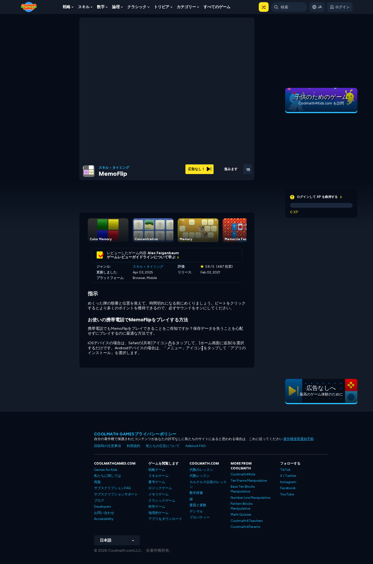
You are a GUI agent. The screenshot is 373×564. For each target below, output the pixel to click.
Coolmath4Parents (245, 527)
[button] (264, 7)
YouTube (287, 494)
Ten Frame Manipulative (249, 481)
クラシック (136, 7)
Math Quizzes (241, 514)
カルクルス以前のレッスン (208, 484)
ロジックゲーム (160, 488)
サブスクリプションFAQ (112, 488)
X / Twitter (288, 476)
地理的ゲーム (158, 513)
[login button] (340, 7)
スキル (83, 7)
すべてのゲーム (216, 7)
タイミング (120, 168)
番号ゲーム (156, 482)
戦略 (66, 7)
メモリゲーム (158, 494)
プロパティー (200, 517)
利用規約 (133, 446)
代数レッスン (200, 476)
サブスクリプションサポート (116, 494)
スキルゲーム (158, 476)
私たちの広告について (163, 446)
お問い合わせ (104, 513)
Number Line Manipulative (250, 498)
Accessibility (103, 519)
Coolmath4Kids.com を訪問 (321, 103)
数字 (101, 7)
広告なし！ (199, 169)
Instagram (288, 482)
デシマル (196, 511)
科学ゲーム (156, 507)
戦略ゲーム (156, 470)
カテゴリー (186, 7)
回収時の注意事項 (107, 446)
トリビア (161, 7)
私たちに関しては (107, 476)
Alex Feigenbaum (163, 253)
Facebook (288, 488)
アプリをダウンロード (165, 519)
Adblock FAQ (195, 446)
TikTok (285, 470)
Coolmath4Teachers (247, 521)
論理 (116, 7)
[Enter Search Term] (289, 7)
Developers (102, 507)
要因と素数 (198, 505)
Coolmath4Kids (243, 474)
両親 (97, 482)
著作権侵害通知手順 (298, 439)
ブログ (99, 501)
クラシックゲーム (161, 501)
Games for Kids (105, 470)
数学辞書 (196, 493)
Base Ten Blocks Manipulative (243, 489)
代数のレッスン (201, 470)
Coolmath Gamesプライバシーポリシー (135, 434)
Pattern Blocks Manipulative (242, 506)
